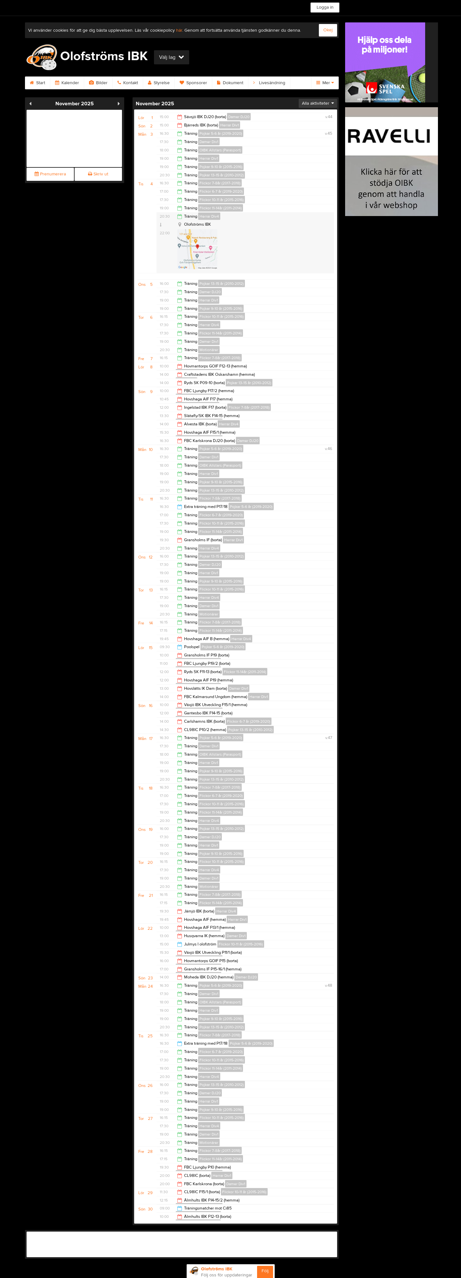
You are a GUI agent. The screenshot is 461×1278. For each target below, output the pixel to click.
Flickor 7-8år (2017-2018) (219, 183)
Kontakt (127, 83)
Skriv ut (98, 174)
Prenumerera (50, 174)
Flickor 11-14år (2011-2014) (220, 208)
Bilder (98, 83)
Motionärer (208, 349)
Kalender (67, 83)
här (179, 30)
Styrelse (159, 83)
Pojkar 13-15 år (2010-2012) (221, 175)
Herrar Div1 (229, 125)
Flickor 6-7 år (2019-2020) (221, 191)
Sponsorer (193, 83)
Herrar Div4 (209, 216)
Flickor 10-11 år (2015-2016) (221, 199)
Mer (325, 83)
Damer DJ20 (238, 116)
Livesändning (269, 83)
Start (37, 83)
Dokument (230, 83)
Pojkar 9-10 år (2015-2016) (220, 166)
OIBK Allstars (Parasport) (220, 150)
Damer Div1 (208, 141)
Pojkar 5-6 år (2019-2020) (220, 133)
